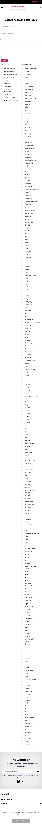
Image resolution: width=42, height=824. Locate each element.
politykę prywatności (22, 775)
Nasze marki (36, 2)
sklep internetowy (32, 812)
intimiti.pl (21, 812)
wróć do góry (21, 821)
